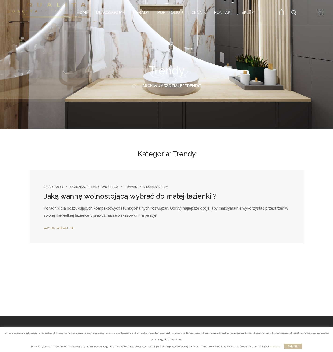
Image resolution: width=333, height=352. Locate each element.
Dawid (132, 187)
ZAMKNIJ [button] (293, 346)
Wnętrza (110, 187)
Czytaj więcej (56, 228)
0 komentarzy (155, 187)
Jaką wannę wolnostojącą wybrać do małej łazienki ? (130, 196)
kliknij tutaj (275, 346)
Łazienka (77, 187)
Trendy (93, 187)
